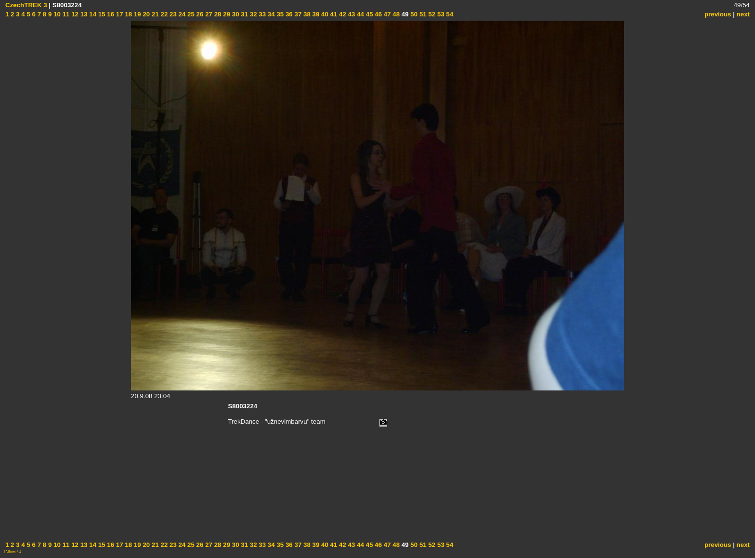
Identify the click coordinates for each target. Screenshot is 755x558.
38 (306, 14)
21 (154, 14)
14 (92, 14)
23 (172, 14)
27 (207, 14)
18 (127, 14)
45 (368, 14)
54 (449, 14)
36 (288, 14)
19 (136, 14)
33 (261, 14)
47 (386, 14)
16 (110, 14)
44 (359, 14)
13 (83, 14)
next (743, 14)
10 (56, 14)
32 (252, 14)
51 (422, 14)
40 (323, 14)
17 (118, 14)
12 (73, 14)
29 (226, 14)
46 (377, 14)
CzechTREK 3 (26, 5)
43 (350, 14)
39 (315, 14)
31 (243, 14)
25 (190, 14)
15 (100, 14)
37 (297, 14)
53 (439, 14)
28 (216, 14)
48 (395, 14)
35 (279, 14)
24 (181, 14)
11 (65, 14)
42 (341, 14)
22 (163, 14)
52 (431, 14)
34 (270, 14)
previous (717, 14)
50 (413, 14)
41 (333, 14)
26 (199, 14)
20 (145, 14)
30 (234, 14)
